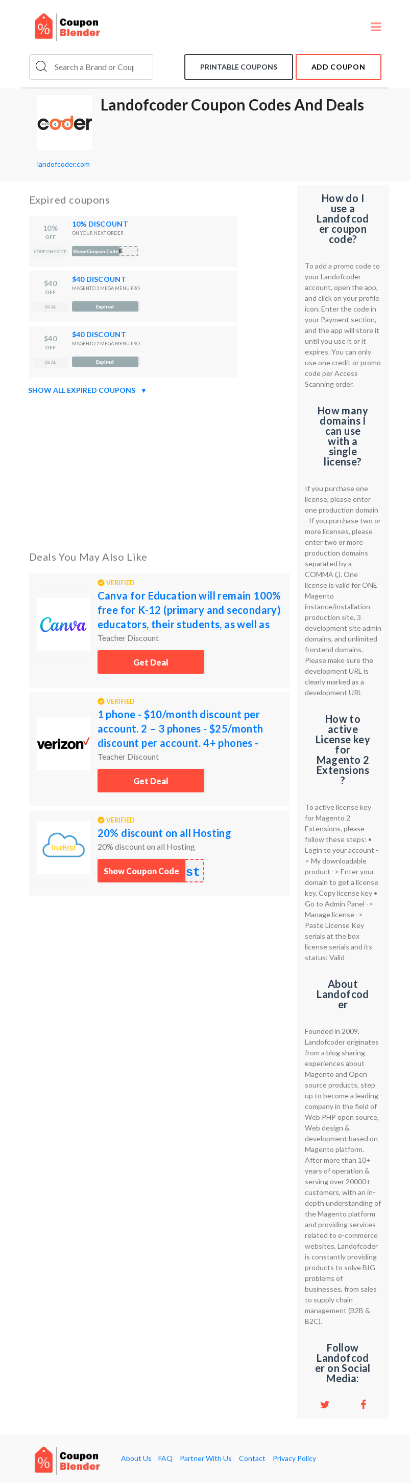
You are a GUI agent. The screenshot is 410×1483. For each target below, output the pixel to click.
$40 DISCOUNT (99, 279)
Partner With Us (206, 1458)
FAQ (165, 1458)
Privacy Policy (294, 1458)
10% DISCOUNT (100, 223)
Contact (252, 1458)
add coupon (338, 66)
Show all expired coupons (88, 390)
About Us (136, 1458)
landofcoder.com (63, 164)
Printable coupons (238, 66)
